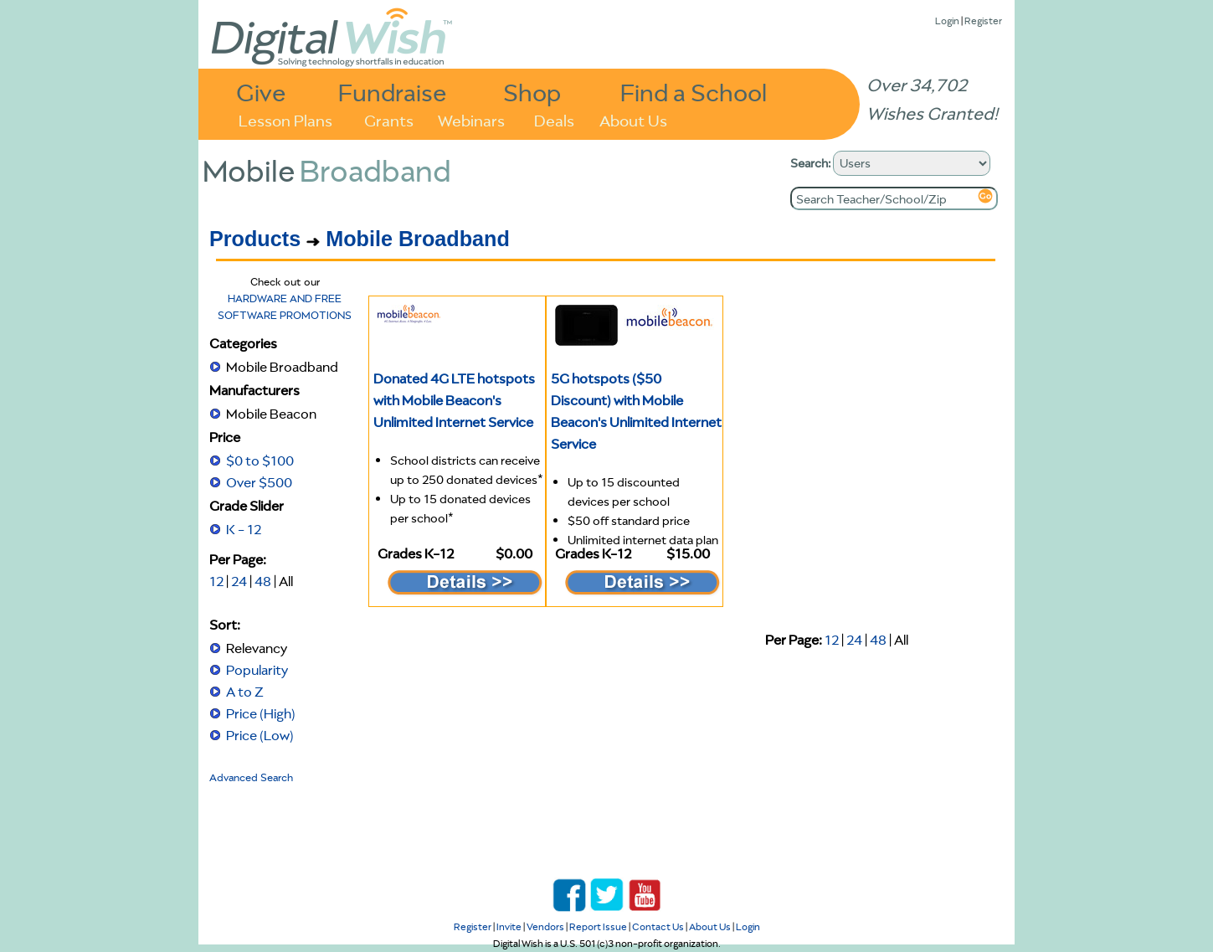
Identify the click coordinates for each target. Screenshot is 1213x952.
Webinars (471, 119)
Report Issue (598, 926)
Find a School (693, 91)
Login (947, 20)
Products (255, 238)
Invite (509, 926)
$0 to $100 (260, 460)
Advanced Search (251, 777)
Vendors (545, 926)
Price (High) (261, 713)
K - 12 (243, 529)
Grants (389, 119)
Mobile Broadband (418, 238)
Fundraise (392, 91)
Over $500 (259, 482)
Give (261, 91)
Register (983, 20)
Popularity (257, 670)
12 (216, 581)
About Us (633, 119)
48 (262, 581)
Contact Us (658, 926)
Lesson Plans (285, 119)
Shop (532, 91)
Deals (554, 119)
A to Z (245, 691)
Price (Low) (260, 735)
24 (239, 581)
